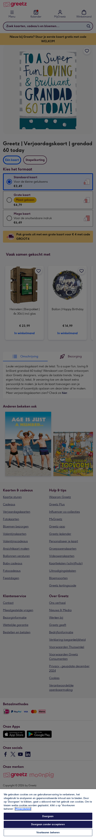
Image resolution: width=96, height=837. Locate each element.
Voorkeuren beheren (47, 832)
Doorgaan (48, 816)
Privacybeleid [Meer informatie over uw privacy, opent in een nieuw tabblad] (23, 809)
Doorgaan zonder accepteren (48, 824)
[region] (48, 813)
